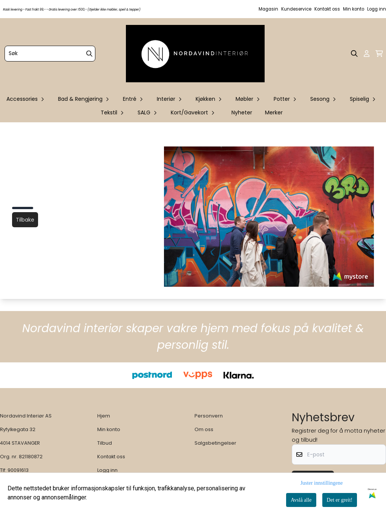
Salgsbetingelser (215, 443)
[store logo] (195, 53)
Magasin (268, 9)
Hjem (103, 416)
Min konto (353, 9)
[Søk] (50, 54)
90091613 (18, 470)
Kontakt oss (327, 9)
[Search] (89, 53)
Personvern (209, 416)
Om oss (204, 429)
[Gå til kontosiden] (366, 53)
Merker (274, 112)
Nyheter (241, 112)
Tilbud (104, 443)
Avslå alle (301, 500)
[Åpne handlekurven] (379, 53)
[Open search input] (354, 53)
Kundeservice (296, 9)
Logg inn (376, 9)
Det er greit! (339, 500)
